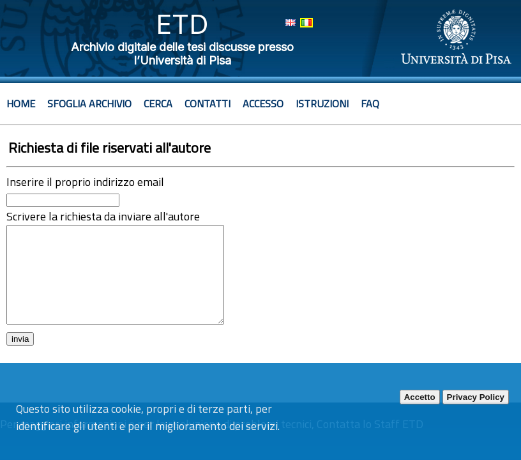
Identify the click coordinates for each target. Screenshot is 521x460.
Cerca (158, 103)
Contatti (207, 103)
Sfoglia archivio (89, 103)
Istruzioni (322, 103)
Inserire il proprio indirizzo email (85, 181)
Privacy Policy (475, 397)
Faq (370, 103)
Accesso (263, 103)
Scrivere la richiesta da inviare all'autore (103, 216)
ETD (182, 24)
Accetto (419, 397)
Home (20, 103)
